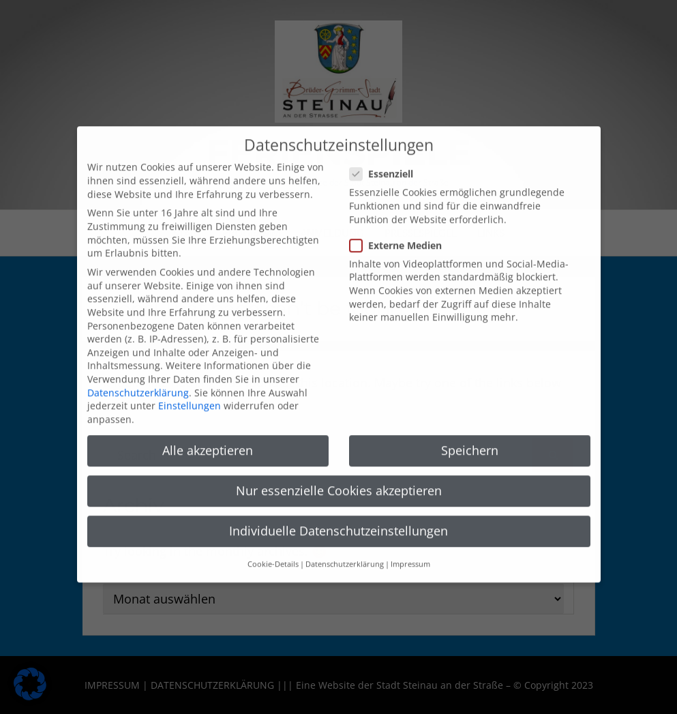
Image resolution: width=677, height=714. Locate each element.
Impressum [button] (410, 549)
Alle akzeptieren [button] (207, 434)
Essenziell (385, 158)
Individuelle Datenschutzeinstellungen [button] (338, 515)
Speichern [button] (469, 434)
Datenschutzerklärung (138, 376)
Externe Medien (400, 229)
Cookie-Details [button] (273, 549)
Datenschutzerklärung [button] (344, 549)
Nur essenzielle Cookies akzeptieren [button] (339, 474)
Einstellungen (189, 390)
